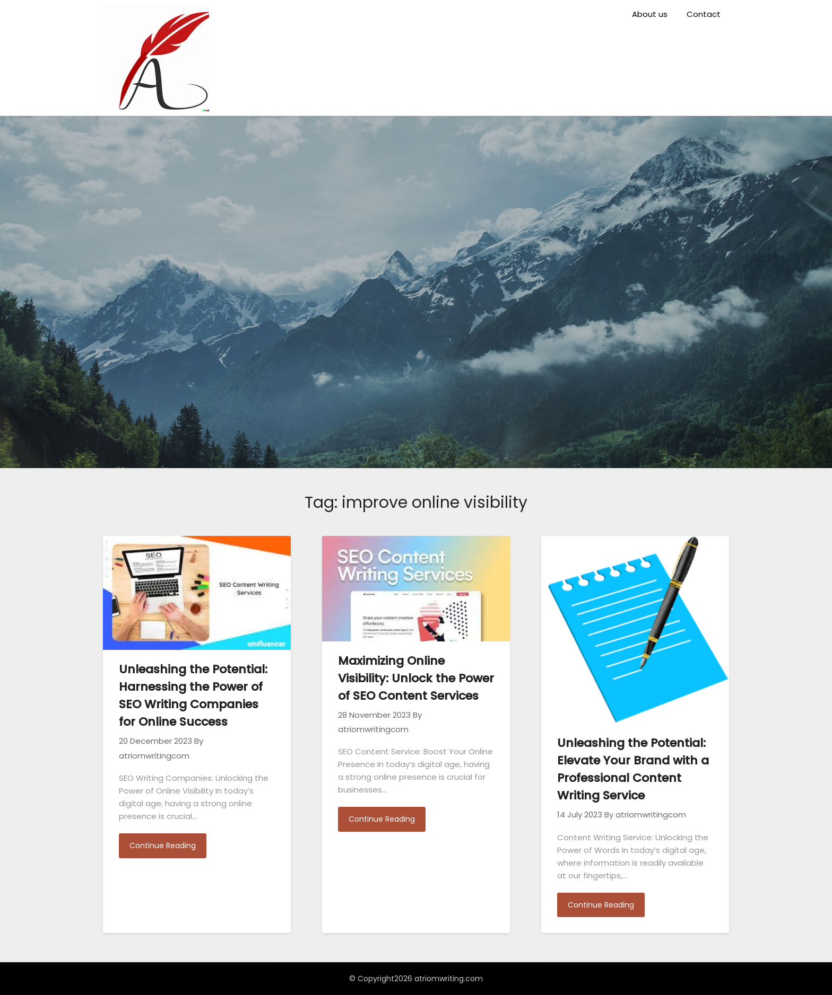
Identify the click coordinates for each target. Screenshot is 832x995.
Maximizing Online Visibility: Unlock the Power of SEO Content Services (416, 678)
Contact (704, 14)
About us (650, 14)
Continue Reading (162, 845)
